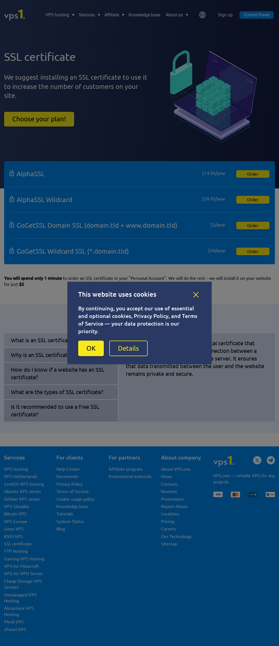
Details (128, 348)
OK (91, 348)
